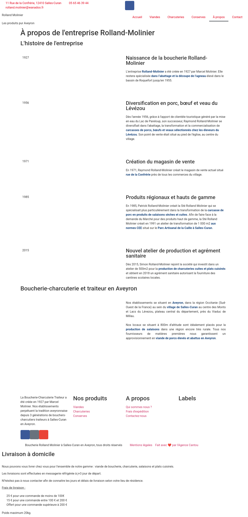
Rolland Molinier (12, 15)
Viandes (154, 17)
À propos (219, 17)
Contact (237, 17)
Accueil (137, 17)
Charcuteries (176, 17)
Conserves (198, 17)
